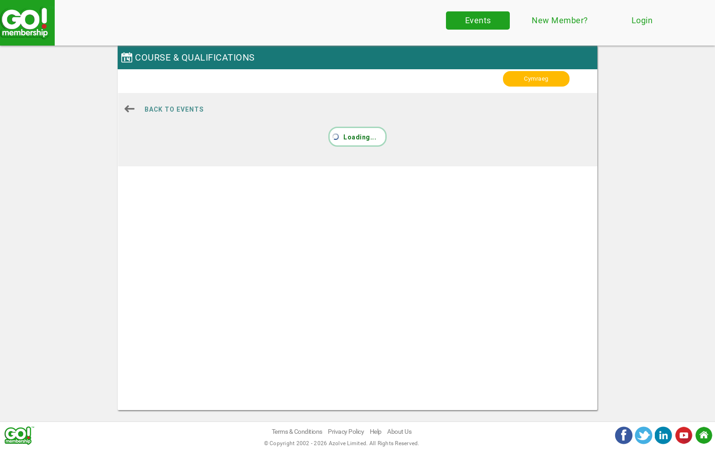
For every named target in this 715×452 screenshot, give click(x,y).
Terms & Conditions (297, 431)
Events (478, 20)
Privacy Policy (346, 431)
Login (642, 20)
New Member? (560, 20)
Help (376, 431)
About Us (399, 431)
